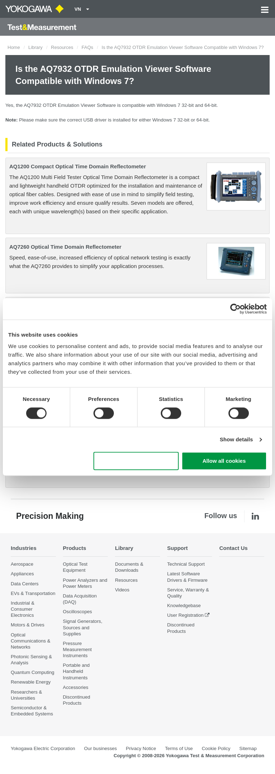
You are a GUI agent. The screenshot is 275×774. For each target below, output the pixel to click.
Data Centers (25, 583)
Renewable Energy (30, 682)
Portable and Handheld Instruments (76, 671)
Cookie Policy (216, 748)
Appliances (22, 574)
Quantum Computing (32, 672)
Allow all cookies (224, 461)
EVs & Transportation (33, 593)
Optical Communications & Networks (30, 641)
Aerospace (22, 564)
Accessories (75, 687)
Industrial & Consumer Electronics (22, 609)
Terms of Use (179, 748)
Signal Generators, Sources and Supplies (82, 627)
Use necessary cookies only (136, 461)
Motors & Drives (27, 625)
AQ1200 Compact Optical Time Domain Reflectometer (77, 166)
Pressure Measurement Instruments (77, 649)
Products (75, 548)
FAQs (87, 47)
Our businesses (100, 748)
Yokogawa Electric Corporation (43, 748)
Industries (24, 548)
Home (14, 47)
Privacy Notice (141, 748)
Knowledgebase (184, 606)
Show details (236, 439)
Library (35, 47)
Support (177, 548)
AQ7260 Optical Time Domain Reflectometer (65, 247)
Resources (62, 47)
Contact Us (233, 548)
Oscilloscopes (77, 612)
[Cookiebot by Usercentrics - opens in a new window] (235, 308)
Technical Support (186, 564)
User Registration (185, 615)
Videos (122, 589)
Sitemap (247, 748)
